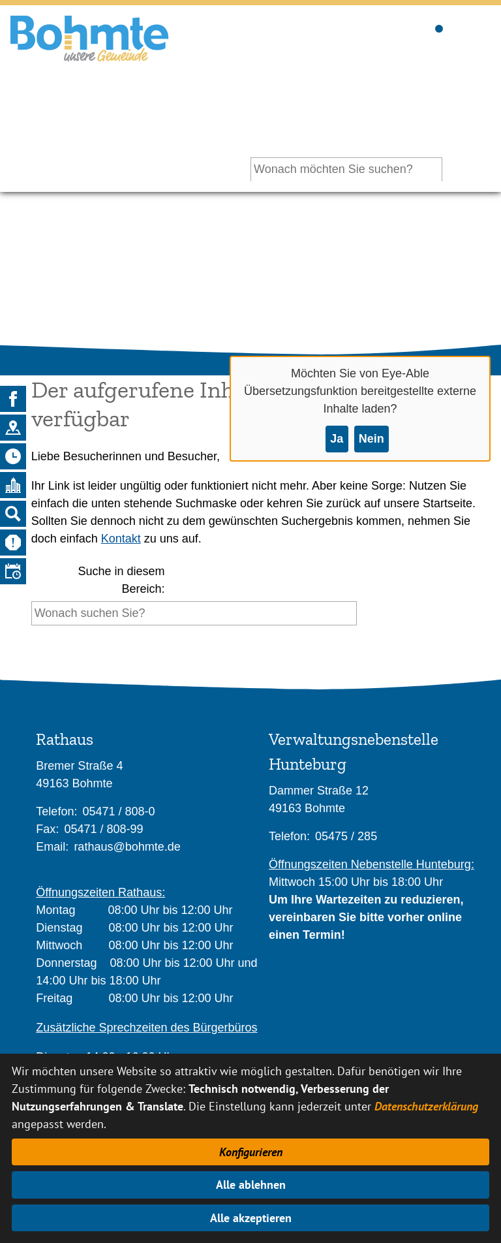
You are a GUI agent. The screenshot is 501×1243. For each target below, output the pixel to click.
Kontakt (121, 538)
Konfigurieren (250, 1151)
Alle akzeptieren (251, 1217)
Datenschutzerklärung (426, 1106)
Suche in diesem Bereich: (121, 580)
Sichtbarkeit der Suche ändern (438, 26)
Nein (371, 438)
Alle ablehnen (251, 1184)
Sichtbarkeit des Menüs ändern (478, 26)
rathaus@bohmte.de (127, 846)
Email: (52, 846)
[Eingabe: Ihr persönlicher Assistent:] (346, 169)
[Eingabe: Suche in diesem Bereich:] (194, 613)
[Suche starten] (360, 616)
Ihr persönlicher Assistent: (370, 114)
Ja (336, 438)
